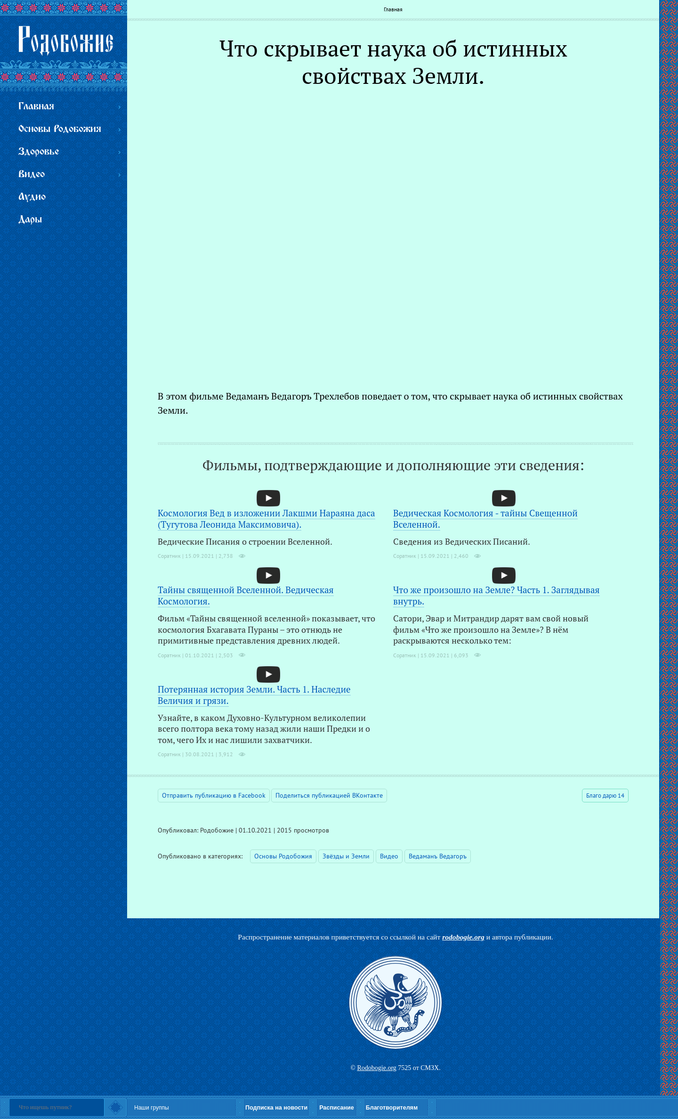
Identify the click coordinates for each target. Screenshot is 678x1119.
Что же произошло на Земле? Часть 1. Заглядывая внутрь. (496, 595)
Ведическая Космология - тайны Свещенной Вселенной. (485, 518)
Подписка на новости (276, 1107)
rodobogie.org (463, 937)
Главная (393, 9)
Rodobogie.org (376, 1067)
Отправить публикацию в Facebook (214, 795)
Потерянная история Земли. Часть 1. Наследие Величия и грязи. (254, 694)
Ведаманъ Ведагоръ (438, 856)
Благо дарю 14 (605, 796)
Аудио (32, 197)
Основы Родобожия (283, 856)
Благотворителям (392, 1107)
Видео (389, 856)
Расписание (336, 1107)
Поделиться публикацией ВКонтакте (329, 795)
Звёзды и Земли (346, 856)
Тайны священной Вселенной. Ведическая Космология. (246, 595)
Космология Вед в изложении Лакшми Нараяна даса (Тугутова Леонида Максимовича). (266, 518)
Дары (30, 219)
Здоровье (38, 152)
